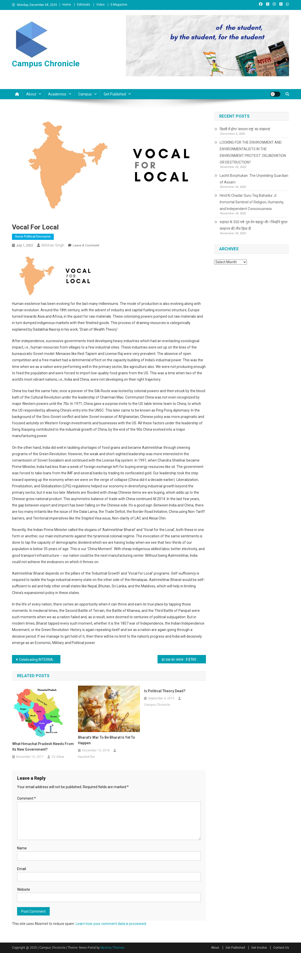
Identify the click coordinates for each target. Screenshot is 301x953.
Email (21, 869)
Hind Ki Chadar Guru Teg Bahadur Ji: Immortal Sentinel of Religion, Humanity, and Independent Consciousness (252, 202)
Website (23, 889)
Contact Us (281, 947)
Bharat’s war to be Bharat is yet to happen (106, 740)
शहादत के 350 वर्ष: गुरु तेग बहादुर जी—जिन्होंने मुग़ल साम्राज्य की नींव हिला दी (253, 225)
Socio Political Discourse (33, 236)
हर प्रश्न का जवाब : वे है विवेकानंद (183, 660)
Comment (26, 798)
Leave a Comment (86, 245)
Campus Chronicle (46, 63)
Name (22, 848)
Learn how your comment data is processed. (111, 924)
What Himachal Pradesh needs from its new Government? (43, 746)
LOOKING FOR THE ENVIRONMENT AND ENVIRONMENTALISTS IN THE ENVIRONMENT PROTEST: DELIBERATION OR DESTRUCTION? (253, 152)
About (31, 94)
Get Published (115, 94)
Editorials (83, 4)
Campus (85, 94)
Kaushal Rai (86, 757)
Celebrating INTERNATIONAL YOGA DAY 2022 (39, 660)
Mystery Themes (112, 947)
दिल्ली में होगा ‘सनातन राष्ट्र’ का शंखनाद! (245, 129)
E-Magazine (119, 4)
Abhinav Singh (52, 245)
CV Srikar (57, 757)
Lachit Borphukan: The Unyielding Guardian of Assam (254, 179)
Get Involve (259, 947)
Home (66, 4)
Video (100, 4)
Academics (57, 94)
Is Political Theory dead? (165, 691)
